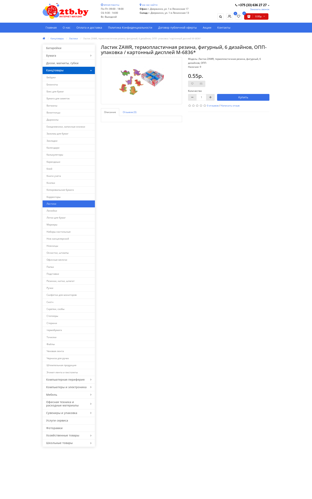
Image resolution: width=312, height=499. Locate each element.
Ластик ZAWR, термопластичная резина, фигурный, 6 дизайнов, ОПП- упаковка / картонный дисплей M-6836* (142, 38)
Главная (51, 27)
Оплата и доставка (89, 27)
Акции (207, 27)
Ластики (73, 38)
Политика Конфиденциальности (130, 27)
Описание (110, 112)
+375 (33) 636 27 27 (251, 5)
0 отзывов (213, 105)
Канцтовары (57, 38)
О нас (66, 27)
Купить (243, 97)
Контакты (223, 27)
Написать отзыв (230, 105)
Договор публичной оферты (177, 27)
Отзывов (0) (129, 112)
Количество (195, 91)
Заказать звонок (259, 9)
